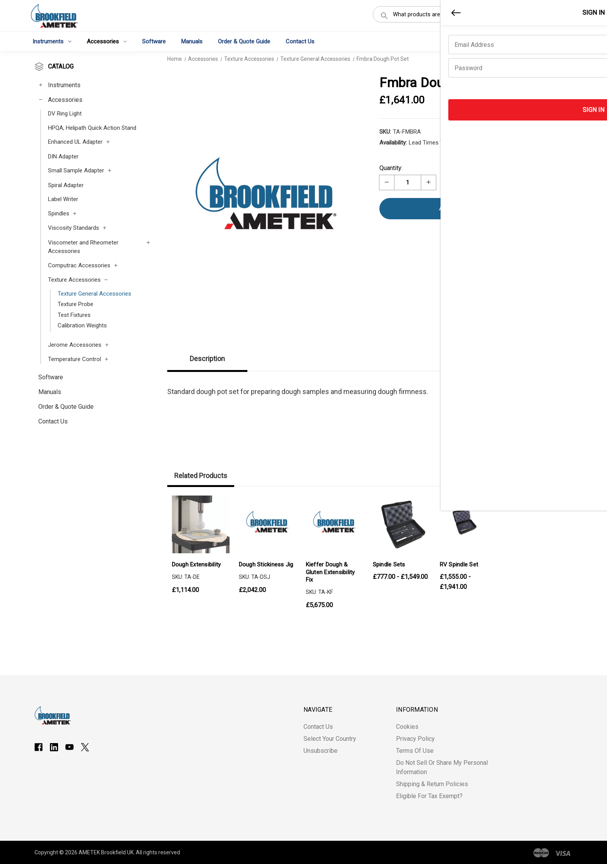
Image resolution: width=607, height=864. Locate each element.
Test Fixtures (74, 315)
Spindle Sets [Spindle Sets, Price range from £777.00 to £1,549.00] (389, 564)
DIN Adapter (63, 156)
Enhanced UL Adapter (75, 141)
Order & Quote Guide (244, 41)
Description (207, 359)
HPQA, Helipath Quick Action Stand (92, 127)
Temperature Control (74, 359)
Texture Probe (75, 304)
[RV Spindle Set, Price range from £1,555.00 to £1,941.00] (468, 524)
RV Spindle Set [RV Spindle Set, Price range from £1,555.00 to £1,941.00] (459, 564)
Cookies (407, 726)
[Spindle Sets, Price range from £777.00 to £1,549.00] (401, 524)
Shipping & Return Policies (432, 784)
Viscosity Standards (73, 227)
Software (154, 41)
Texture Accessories (74, 279)
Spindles (58, 213)
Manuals (191, 41)
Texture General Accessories (94, 293)
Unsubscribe (321, 750)
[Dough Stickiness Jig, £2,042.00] (268, 524)
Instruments (52, 41)
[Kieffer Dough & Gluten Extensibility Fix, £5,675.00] (335, 524)
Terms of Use (415, 750)
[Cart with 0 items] (564, 17)
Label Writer (63, 199)
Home (174, 59)
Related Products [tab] (200, 476)
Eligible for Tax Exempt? (429, 796)
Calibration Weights (82, 325)
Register (530, 16)
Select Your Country (330, 738)
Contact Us (300, 41)
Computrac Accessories (79, 265)
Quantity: (391, 168)
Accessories (107, 41)
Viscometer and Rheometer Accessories (83, 247)
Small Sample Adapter (76, 170)
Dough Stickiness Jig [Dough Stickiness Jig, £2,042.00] (266, 564)
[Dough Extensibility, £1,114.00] (201, 524)
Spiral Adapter (66, 185)
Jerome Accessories (74, 344)
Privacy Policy (415, 738)
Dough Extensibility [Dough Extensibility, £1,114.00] (196, 564)
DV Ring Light (65, 113)
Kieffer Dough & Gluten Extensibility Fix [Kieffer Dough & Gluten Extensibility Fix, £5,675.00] (330, 572)
